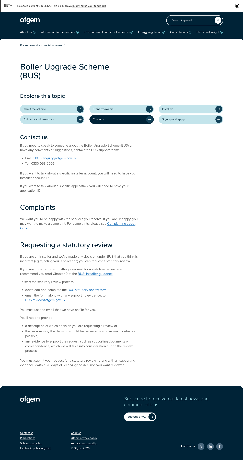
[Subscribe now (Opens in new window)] (140, 416)
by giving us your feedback (89, 6)
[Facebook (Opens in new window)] (219, 446)
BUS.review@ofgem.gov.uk (45, 300)
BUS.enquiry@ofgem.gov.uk (55, 158)
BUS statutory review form (87, 290)
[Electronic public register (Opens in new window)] (35, 448)
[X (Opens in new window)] (201, 446)
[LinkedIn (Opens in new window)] (210, 446)
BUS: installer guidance (95, 274)
